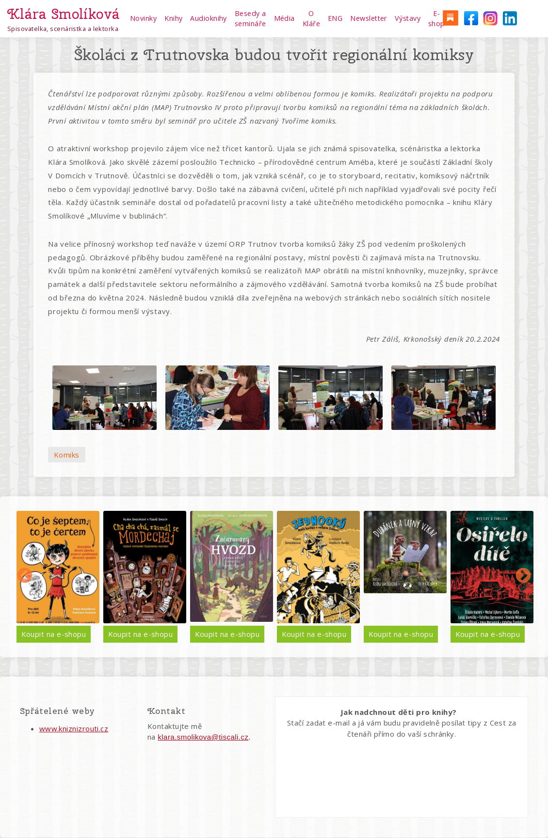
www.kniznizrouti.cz (74, 728)
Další (523, 576)
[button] (104, 397)
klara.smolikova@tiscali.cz (203, 737)
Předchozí (25, 576)
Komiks (67, 454)
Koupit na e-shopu (53, 634)
